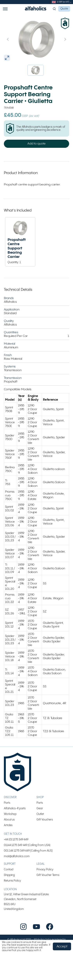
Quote (64, 8)
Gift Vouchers (44, 819)
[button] (35, 70)
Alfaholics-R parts (15, 808)
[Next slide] (57, 39)
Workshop (10, 814)
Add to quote (36, 143)
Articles (8, 825)
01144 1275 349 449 (15, 845)
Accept (61, 946)
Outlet (40, 814)
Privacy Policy (44, 869)
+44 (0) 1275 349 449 (16, 839)
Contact (8, 869)
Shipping (9, 875)
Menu (5, 9)
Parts (7, 803)
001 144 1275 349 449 (17, 850)
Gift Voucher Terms (47, 875)
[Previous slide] (16, 39)
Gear (39, 808)
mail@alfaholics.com (17, 856)
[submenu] (70, 2)
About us (9, 819)
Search (55, 8)
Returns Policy (12, 880)
